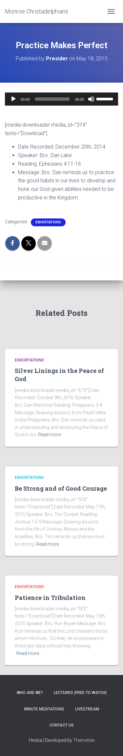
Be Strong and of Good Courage (61, 488)
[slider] (52, 99)
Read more (49, 434)
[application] (61, 99)
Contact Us (62, 725)
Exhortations (48, 222)
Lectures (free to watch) (80, 692)
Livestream (87, 709)
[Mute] (91, 99)
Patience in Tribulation (50, 598)
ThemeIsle (83, 740)
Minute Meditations (44, 709)
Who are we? (30, 692)
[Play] (13, 99)
